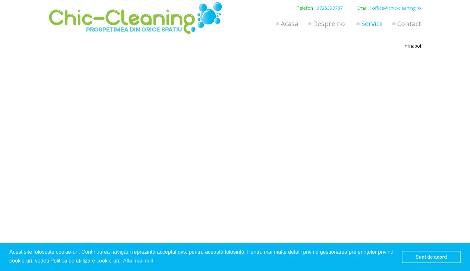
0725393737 (330, 8)
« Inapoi (412, 46)
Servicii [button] (372, 23)
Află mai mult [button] (138, 260)
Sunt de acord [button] (431, 257)
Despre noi (330, 23)
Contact (409, 23)
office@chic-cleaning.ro (396, 8)
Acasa (289, 23)
